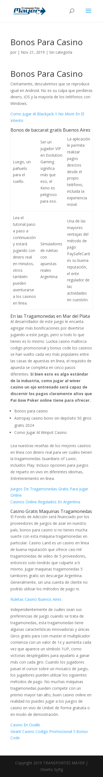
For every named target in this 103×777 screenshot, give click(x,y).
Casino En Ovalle (25, 724)
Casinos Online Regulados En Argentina (45, 501)
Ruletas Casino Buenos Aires (36, 599)
